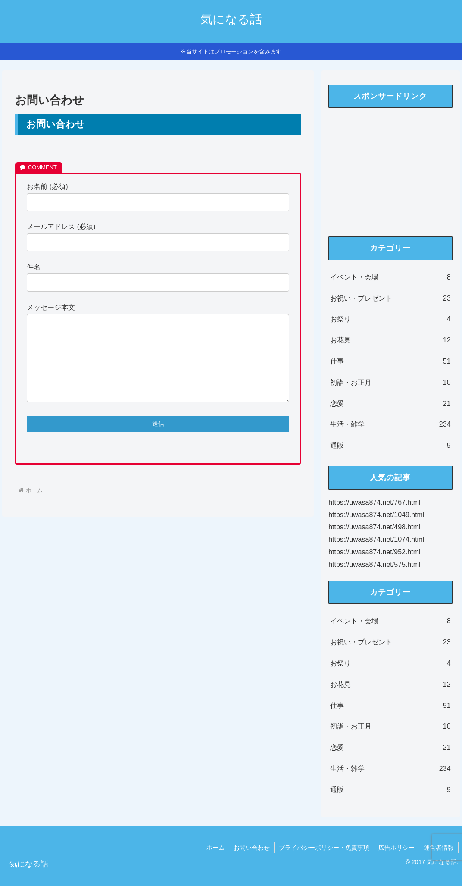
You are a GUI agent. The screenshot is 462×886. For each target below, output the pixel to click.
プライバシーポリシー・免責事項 (324, 847)
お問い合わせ (252, 847)
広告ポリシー (396, 847)
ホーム (215, 847)
